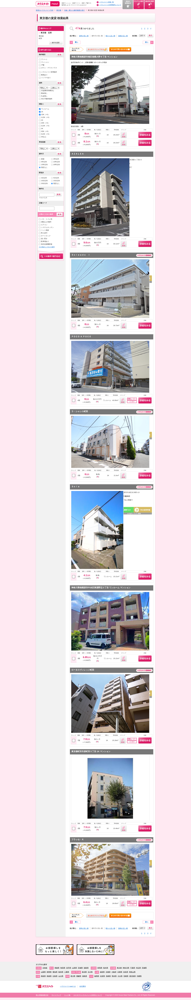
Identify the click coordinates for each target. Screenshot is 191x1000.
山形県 (74, 968)
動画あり (44, 75)
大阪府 (114, 972)
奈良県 (125, 972)
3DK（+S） (45, 131)
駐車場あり (45, 241)
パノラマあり (46, 78)
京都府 (108, 972)
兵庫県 (119, 972)
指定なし (44, 167)
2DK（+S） (45, 123)
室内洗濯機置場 (46, 244)
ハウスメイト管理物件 (49, 72)
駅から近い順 (110, 36)
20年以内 (56, 164)
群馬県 (99, 968)
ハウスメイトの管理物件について (110, 5)
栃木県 (105, 968)
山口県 (60, 976)
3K (42, 128)
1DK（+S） (45, 114)
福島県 (86, 968)
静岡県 (49, 972)
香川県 (73, 976)
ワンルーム (45, 109)
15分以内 (56, 181)
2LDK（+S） (45, 126)
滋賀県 (102, 972)
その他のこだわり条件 (47, 247)
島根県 (49, 976)
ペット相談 (45, 230)
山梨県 (43, 972)
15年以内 (44, 164)
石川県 (90, 972)
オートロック (46, 236)
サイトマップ (56, 995)
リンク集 (67, 995)
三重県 (66, 972)
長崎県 (108, 976)
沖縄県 (139, 976)
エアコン (44, 225)
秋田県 (62, 968)
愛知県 (55, 972)
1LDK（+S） (45, 117)
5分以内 (56, 178)
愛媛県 (78, 976)
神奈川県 (126, 968)
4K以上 (43, 137)
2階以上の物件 (46, 222)
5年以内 (44, 162)
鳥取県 (43, 976)
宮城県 (80, 968)
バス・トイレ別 (46, 219)
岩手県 (68, 968)
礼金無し (44, 96)
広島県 (55, 976)
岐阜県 (60, 972)
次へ (146, 42)
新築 (42, 159)
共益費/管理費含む (47, 90)
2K (42, 120)
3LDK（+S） (45, 134)
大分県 (120, 976)
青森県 (57, 968)
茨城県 (144, 968)
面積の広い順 (123, 36)
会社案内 (82, 986)
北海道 (45, 968)
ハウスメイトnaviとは (68, 986)
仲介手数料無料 (46, 99)
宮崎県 (126, 976)
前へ (76, 42)
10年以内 (56, 162)
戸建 (42, 65)
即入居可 (44, 233)
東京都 (58, 10)
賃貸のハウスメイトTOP (44, 10)
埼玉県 (138, 968)
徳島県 (84, 976)
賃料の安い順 (84, 36)
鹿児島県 (132, 976)
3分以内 (44, 178)
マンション (45, 62)
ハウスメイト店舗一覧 (106, 2)
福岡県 (96, 976)
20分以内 (44, 183)
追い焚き (44, 238)
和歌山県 (132, 972)
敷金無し (44, 93)
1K (42, 112)
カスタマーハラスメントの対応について (87, 995)
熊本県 (114, 976)
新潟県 (84, 972)
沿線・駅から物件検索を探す (74, 10)
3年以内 (56, 159)
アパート (44, 59)
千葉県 (132, 968)
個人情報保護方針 (42, 995)
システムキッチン (47, 227)
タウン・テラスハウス (49, 68)
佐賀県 (102, 976)
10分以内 (44, 181)
